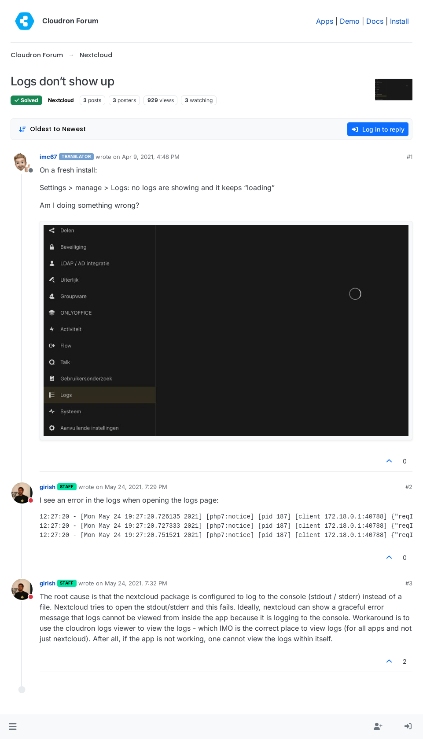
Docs (374, 21)
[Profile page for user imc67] (22, 162)
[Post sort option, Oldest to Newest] (52, 129)
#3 (408, 583)
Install (399, 21)
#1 (409, 156)
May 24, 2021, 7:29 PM (136, 486)
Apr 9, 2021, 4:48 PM (151, 156)
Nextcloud (61, 100)
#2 (408, 486)
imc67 (48, 156)
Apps (324, 21)
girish (47, 486)
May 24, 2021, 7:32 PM (136, 583)
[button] (13, 726)
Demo (350, 21)
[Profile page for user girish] (22, 493)
